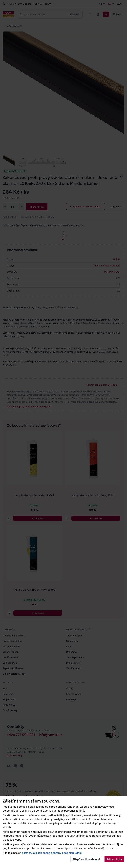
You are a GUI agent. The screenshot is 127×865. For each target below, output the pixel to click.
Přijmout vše (114, 859)
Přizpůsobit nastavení (86, 859)
